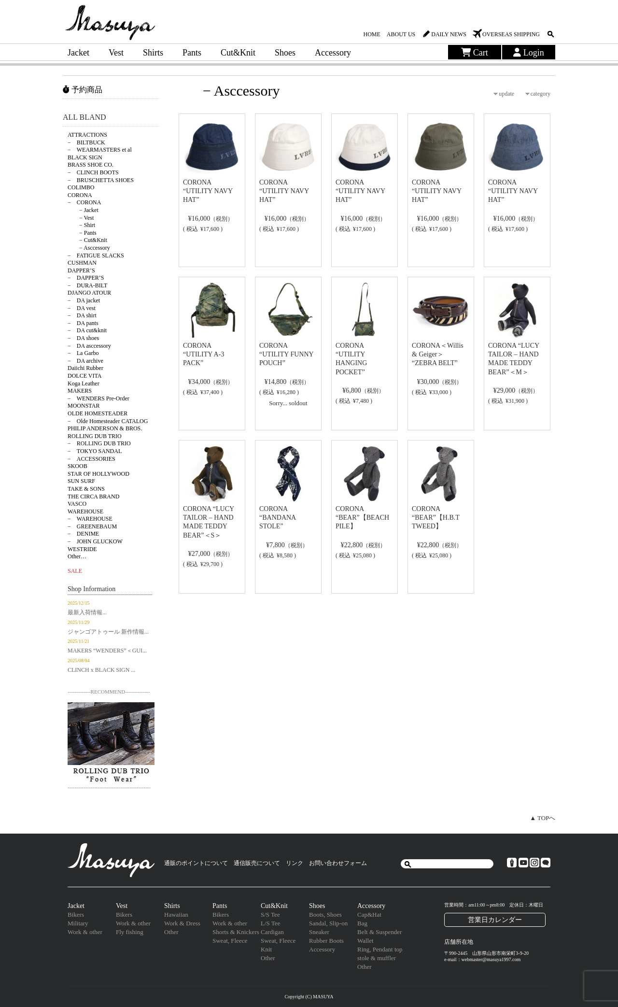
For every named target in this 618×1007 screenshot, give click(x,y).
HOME (371, 34)
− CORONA (84, 202)
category (540, 93)
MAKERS (80, 390)
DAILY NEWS (448, 34)
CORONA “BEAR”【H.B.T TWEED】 (436, 517)
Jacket (78, 52)
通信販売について (257, 863)
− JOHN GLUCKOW (95, 541)
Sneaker (319, 932)
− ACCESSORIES (91, 458)
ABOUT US (401, 34)
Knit (266, 949)
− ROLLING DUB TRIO (99, 443)
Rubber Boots (326, 940)
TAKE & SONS (86, 488)
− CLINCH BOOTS (93, 172)
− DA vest (82, 308)
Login (528, 52)
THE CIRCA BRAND (93, 496)
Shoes (285, 52)
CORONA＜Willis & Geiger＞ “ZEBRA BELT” (438, 354)
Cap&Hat (369, 914)
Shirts (153, 52)
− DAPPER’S (86, 277)
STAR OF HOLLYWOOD (98, 473)
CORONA (80, 195)
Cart (474, 52)
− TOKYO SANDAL (95, 451)
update (506, 93)
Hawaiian (176, 914)
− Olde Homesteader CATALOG (108, 421)
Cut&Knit (238, 52)
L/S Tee (270, 923)
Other (171, 932)
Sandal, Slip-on (328, 923)
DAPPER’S (81, 270)
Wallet (365, 940)
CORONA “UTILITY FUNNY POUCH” (286, 354)
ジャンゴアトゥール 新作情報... (108, 631)
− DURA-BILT (87, 285)
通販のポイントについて (196, 863)
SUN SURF (81, 481)
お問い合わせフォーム (338, 863)
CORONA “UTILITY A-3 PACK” (203, 354)
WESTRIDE (82, 549)
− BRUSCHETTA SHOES (101, 180)
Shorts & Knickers (235, 932)
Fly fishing (129, 932)
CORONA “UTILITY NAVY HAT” (208, 191)
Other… (77, 556)
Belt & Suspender (379, 932)
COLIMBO (81, 187)
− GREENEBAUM (92, 526)
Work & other (85, 932)
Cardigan (272, 932)
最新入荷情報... (87, 612)
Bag (362, 923)
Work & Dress (182, 923)
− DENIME (83, 533)
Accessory (333, 52)
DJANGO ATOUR (89, 292)
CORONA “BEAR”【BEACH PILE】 (362, 517)
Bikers (76, 914)
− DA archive (85, 360)
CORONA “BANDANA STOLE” (277, 517)
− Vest (81, 217)
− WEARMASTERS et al (100, 149)
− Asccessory (89, 247)
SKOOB (77, 466)
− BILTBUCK (86, 142)
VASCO (77, 503)
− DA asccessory (89, 345)
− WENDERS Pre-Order (98, 398)
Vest (116, 52)
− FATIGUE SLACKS (96, 255)
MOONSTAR (83, 405)
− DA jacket (84, 300)
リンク (294, 863)
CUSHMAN (82, 262)
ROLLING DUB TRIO (95, 436)
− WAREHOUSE (90, 518)
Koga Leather (83, 383)
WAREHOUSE (85, 511)
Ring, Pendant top (380, 949)
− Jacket (83, 210)
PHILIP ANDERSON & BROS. (105, 428)
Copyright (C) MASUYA (308, 996)
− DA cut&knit (87, 330)
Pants (192, 52)
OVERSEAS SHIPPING (511, 34)
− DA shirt (82, 315)
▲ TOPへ (542, 818)
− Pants (82, 232)
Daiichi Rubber (85, 368)
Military (78, 923)
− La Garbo (83, 353)
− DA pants (83, 323)
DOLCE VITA (84, 375)
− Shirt (81, 225)
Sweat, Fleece (229, 940)
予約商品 (82, 89)
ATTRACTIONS (87, 134)
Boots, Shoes (325, 914)
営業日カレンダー (495, 919)
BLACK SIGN (85, 157)
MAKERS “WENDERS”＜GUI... (107, 650)
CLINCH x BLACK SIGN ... (101, 670)
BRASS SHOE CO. (90, 164)
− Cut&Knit (87, 240)
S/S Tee (270, 914)
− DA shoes (83, 338)
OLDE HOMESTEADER (97, 413)
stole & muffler (376, 958)
